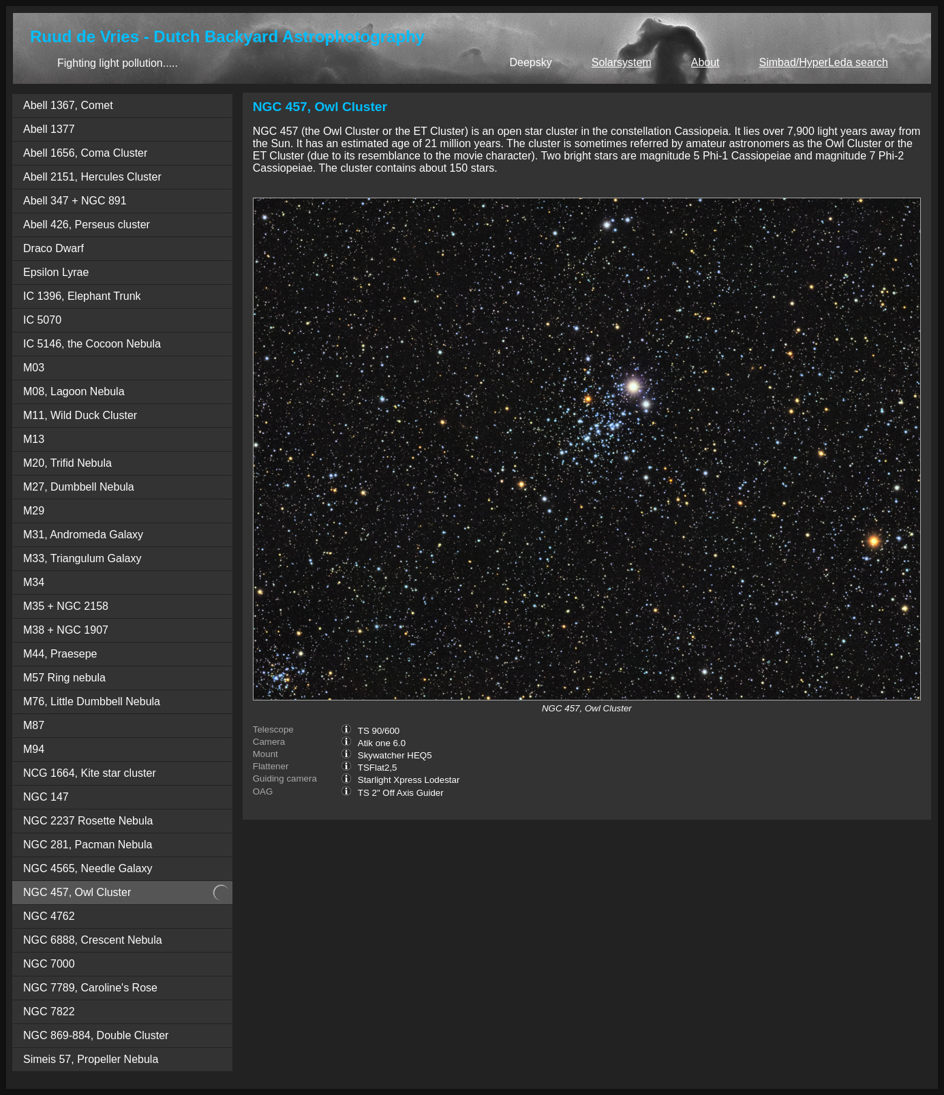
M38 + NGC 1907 (65, 630)
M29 (33, 510)
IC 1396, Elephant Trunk (82, 296)
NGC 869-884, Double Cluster (95, 1035)
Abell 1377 (49, 129)
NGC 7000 (49, 964)
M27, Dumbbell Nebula (78, 487)
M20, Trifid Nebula (67, 463)
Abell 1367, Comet (68, 105)
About (705, 62)
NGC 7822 (49, 1011)
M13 (33, 439)
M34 (33, 582)
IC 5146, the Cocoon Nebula (92, 344)
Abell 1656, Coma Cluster (85, 153)
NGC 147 (46, 797)
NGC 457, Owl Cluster (77, 892)
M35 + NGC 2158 (65, 606)
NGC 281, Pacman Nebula (87, 844)
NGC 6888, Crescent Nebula (92, 940)
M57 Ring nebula (64, 677)
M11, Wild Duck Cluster (80, 415)
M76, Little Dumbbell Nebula (91, 701)
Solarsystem (622, 62)
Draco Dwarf (53, 248)
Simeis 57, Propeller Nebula (90, 1059)
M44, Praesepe (60, 654)
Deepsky (530, 62)
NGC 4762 (49, 916)
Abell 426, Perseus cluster (86, 224)
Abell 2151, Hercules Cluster (92, 177)
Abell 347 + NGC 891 (75, 200)
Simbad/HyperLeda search (823, 62)
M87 (33, 725)
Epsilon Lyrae (56, 272)
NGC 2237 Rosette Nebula (88, 821)
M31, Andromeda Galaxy (83, 534)
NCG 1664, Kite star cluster (89, 773)
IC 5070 (42, 320)
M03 (33, 367)
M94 (33, 749)
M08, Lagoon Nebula (74, 391)
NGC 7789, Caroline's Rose (90, 987)
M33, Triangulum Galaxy (82, 558)
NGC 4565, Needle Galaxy (87, 868)
